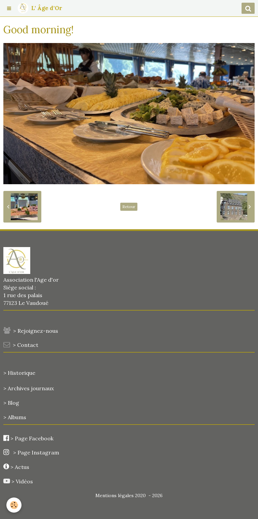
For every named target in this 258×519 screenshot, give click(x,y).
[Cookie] (14, 505)
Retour (128, 206)
